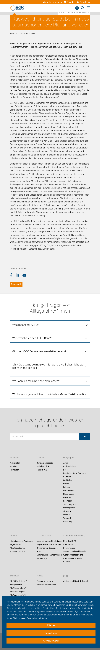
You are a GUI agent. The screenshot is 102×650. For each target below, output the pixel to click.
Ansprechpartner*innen (46, 585)
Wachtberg (67, 522)
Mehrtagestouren (17, 548)
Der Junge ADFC (44, 535)
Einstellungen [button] (51, 633)
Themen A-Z (42, 470)
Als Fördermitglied (17, 591)
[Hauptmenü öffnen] (88, 8)
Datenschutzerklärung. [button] (37, 618)
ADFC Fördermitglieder (72, 558)
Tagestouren (15, 545)
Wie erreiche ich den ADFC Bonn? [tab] (31, 338)
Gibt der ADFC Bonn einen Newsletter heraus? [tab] (39, 351)
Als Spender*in (16, 585)
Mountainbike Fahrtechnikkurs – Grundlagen (49, 556)
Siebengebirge (69, 508)
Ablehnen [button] (51, 625)
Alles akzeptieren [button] (51, 640)
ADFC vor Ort (68, 545)
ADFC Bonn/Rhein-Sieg (74, 535)
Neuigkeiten (15, 463)
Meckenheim (68, 491)
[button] (13, 275)
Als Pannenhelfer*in (18, 595)
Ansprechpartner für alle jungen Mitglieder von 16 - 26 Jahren (50, 543)
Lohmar (66, 487)
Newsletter (83, 2)
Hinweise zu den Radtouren (21, 541)
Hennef (66, 484)
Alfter (65, 463)
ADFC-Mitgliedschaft (18, 581)
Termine (13, 466)
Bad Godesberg (69, 466)
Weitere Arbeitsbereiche (73, 555)
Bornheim (67, 477)
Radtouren (14, 470)
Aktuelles (14, 457)
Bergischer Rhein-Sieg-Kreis (74, 473)
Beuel (65, 470)
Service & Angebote (45, 463)
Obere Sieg (67, 497)
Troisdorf (67, 518)
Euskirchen (67, 480)
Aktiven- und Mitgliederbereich (75, 581)
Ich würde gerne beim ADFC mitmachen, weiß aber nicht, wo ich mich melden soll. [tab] (47, 366)
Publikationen (69, 548)
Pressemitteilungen (45, 581)
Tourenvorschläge (17, 551)
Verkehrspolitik (43, 466)
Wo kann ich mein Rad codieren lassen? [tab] (35, 381)
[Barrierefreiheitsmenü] (77, 8)
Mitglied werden (52, 2)
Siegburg (67, 511)
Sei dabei (14, 576)
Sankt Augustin (69, 504)
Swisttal (66, 515)
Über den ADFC (69, 541)
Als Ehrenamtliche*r (18, 588)
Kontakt (66, 562)
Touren (13, 535)
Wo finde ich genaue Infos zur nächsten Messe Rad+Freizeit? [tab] (48, 394)
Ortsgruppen (69, 457)
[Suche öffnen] (82, 8)
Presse (40, 576)
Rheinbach (67, 501)
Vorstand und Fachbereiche (74, 551)
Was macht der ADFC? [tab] (25, 324)
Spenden (69, 2)
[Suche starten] (84, 436)
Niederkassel (68, 494)
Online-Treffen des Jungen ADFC (48, 550)
